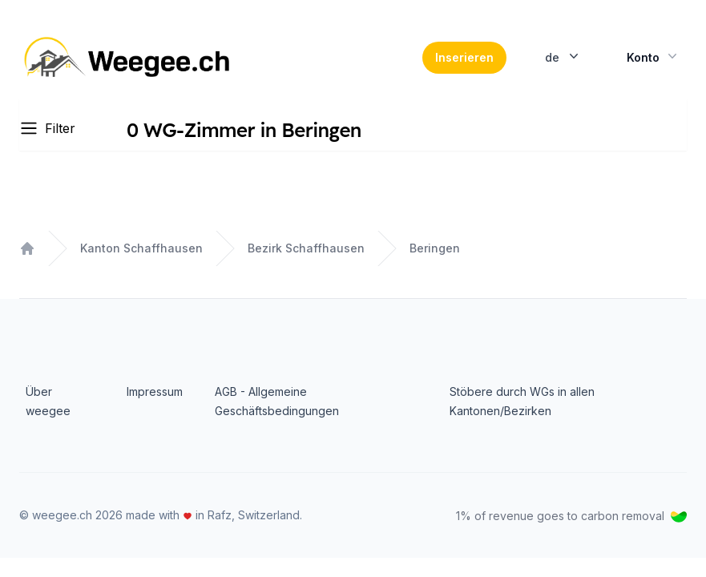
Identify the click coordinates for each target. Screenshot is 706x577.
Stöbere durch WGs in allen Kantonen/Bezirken (522, 401)
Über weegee (48, 401)
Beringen (434, 248)
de (563, 56)
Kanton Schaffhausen (141, 248)
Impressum (155, 391)
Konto (653, 56)
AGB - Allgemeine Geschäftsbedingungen (277, 401)
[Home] (129, 57)
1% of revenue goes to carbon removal (571, 516)
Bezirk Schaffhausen (306, 248)
